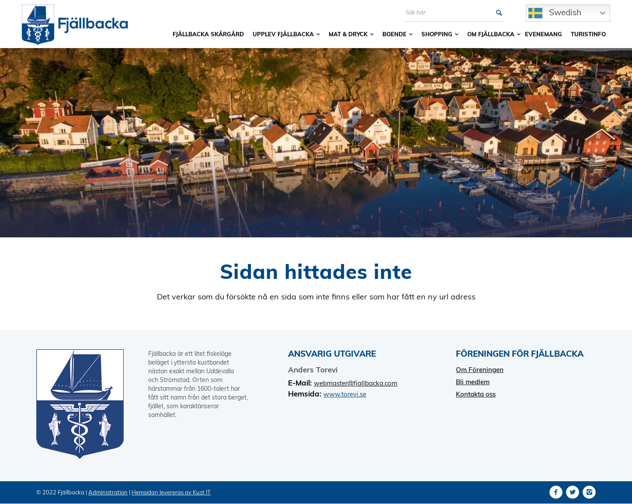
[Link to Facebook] (556, 492)
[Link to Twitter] (572, 492)
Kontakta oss (476, 394)
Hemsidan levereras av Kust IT (171, 492)
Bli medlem (473, 382)
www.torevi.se (344, 394)
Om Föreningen (480, 369)
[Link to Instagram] (589, 492)
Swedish (554, 13)
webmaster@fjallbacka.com (355, 383)
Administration (108, 492)
